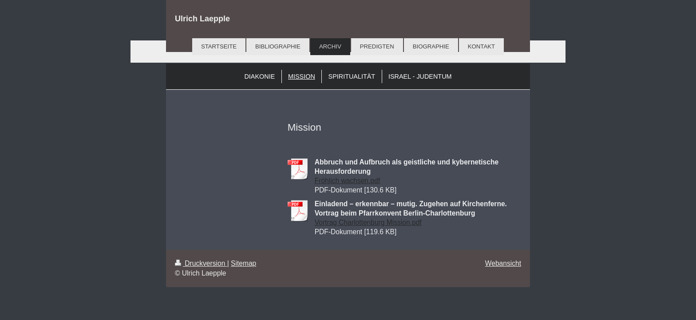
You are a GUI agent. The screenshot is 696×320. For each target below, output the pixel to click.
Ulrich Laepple (202, 18)
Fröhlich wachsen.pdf (347, 180)
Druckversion (201, 263)
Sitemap (243, 263)
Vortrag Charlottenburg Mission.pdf (368, 222)
